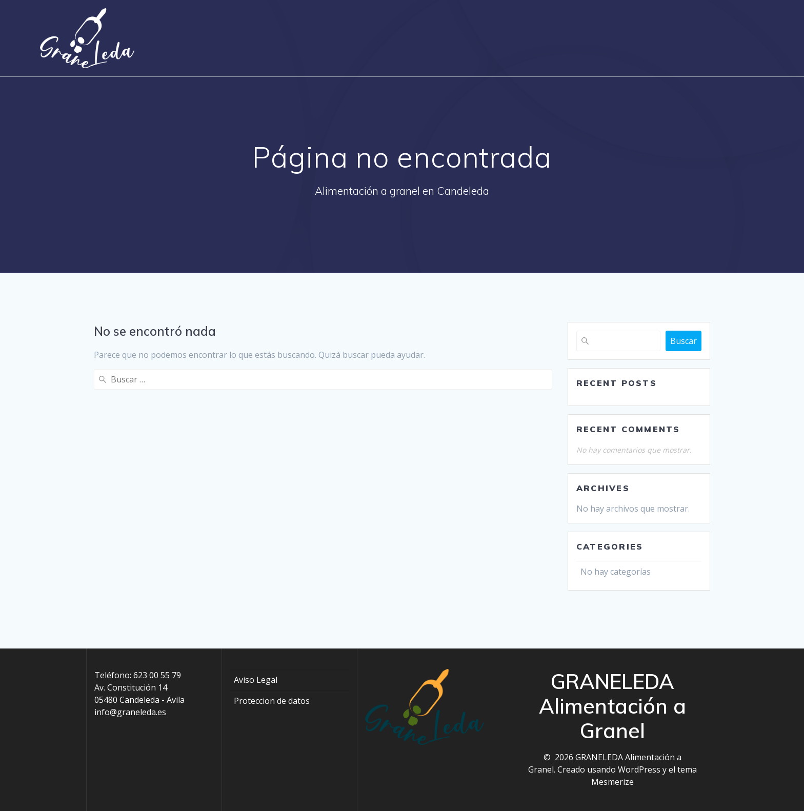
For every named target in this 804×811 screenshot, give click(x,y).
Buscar (683, 341)
